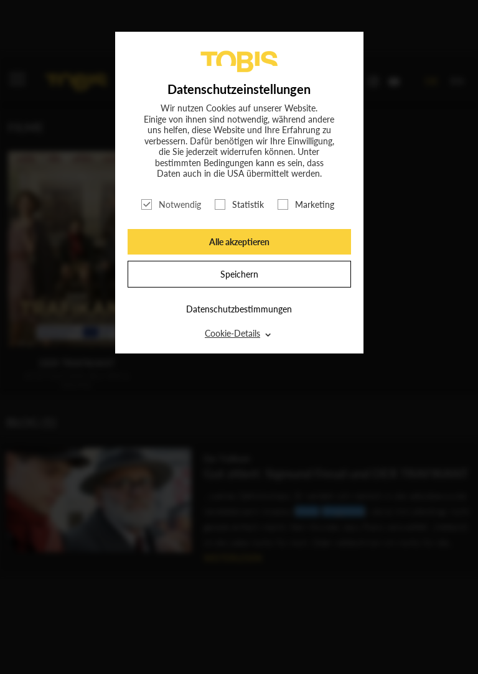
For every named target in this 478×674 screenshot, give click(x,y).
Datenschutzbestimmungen (239, 309)
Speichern (239, 274)
